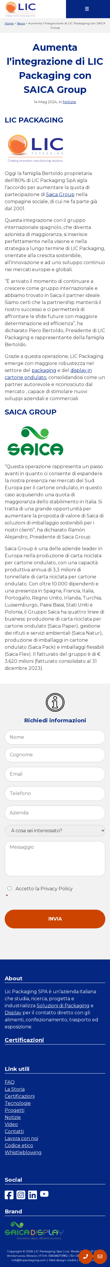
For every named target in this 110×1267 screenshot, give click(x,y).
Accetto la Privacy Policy (55, 893)
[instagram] (20, 1196)
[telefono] (86, 1256)
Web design (57, 1260)
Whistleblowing (23, 1152)
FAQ (10, 1082)
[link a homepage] (20, 9)
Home (9, 23)
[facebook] (9, 1196)
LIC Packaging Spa (48, 1251)
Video (11, 1124)
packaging (44, 370)
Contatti (14, 1131)
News (21, 23)
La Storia (15, 1089)
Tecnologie (18, 1103)
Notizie (69, 101)
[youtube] (44, 1196)
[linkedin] (32, 1196)
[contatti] (100, 1256)
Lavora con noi (21, 1138)
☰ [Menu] (87, 9)
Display (13, 1012)
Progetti (14, 1110)
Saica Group (60, 194)
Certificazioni (24, 1040)
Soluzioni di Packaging (63, 1005)
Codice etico (19, 1145)
